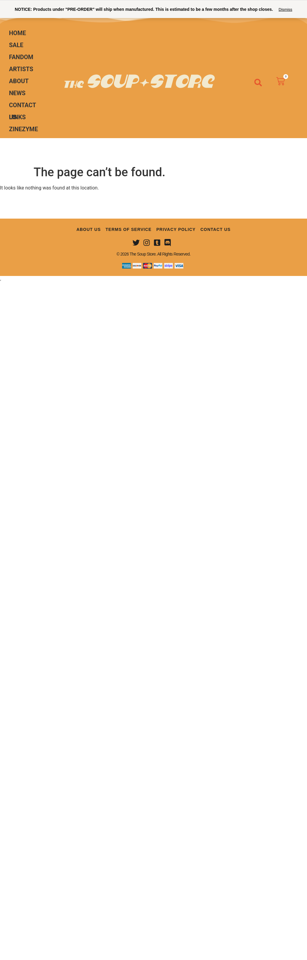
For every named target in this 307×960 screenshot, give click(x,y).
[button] (258, 83)
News (17, 93)
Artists (21, 70)
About (19, 82)
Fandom (21, 58)
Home (17, 33)
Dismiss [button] (285, 9)
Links (17, 117)
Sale (16, 45)
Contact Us (22, 106)
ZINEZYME (23, 129)
